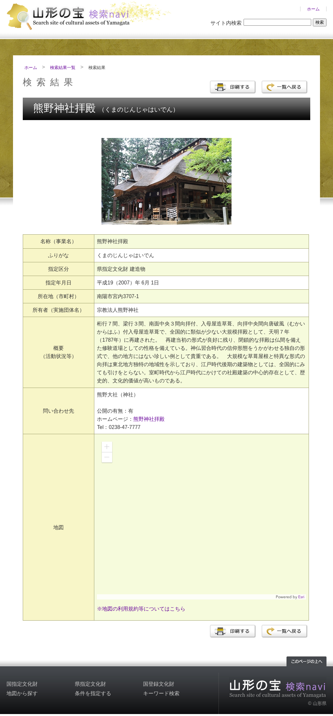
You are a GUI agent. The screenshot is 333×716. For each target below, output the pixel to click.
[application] (201, 518)
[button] (107, 447)
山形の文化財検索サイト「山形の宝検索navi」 (91, 15)
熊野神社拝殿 (149, 419)
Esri (301, 597)
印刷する (232, 87)
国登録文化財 (158, 684)
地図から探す (22, 693)
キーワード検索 (161, 693)
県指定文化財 (90, 684)
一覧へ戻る (284, 87)
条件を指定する (93, 693)
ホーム (313, 9)
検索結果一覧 (62, 67)
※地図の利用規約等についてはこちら (141, 609)
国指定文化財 (22, 684)
